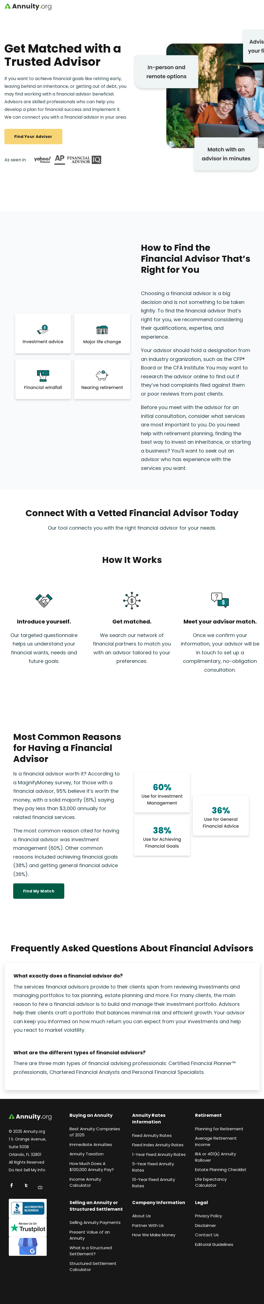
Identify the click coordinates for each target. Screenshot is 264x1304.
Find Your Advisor (33, 136)
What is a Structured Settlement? (91, 1251)
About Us (141, 1216)
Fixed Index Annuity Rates (158, 1145)
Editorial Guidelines (214, 1244)
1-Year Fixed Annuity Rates (159, 1154)
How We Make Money (153, 1235)
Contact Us (207, 1235)
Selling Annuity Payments (95, 1222)
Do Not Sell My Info (27, 1170)
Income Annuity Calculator (85, 1182)
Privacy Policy (208, 1216)
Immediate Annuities (91, 1144)
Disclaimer (205, 1225)
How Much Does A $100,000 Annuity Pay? (92, 1167)
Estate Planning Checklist (220, 1169)
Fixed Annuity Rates (152, 1135)
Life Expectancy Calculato (211, 1182)
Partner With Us (148, 1225)
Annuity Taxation (87, 1154)
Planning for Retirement (219, 1129)
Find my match (38, 891)
